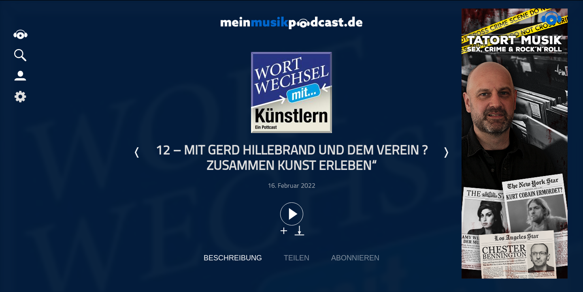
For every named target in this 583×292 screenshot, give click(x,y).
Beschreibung (233, 258)
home (20, 34)
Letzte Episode (137, 152)
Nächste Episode (446, 152)
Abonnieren (355, 258)
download (299, 230)
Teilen (296, 258)
